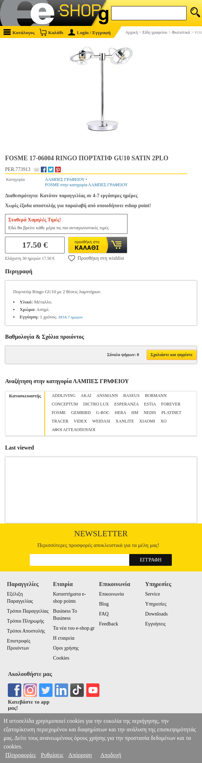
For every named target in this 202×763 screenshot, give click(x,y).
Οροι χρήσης (65, 648)
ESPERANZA (126, 404)
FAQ (104, 614)
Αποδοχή (110, 755)
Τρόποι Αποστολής (26, 631)
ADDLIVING (63, 395)
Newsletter (101, 533)
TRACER (59, 421)
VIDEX (80, 421)
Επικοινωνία (111, 594)
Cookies (61, 658)
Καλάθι (51, 32)
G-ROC (102, 412)
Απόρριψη (80, 755)
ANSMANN (107, 395)
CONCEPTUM (64, 404)
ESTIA (149, 404)
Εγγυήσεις (155, 624)
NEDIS (149, 412)
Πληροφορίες (20, 755)
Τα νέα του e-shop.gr (73, 628)
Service (152, 594)
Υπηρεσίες (155, 604)
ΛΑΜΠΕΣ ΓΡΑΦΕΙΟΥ (64, 179)
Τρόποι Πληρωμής (25, 621)
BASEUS (131, 395)
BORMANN (155, 395)
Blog (104, 604)
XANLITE (124, 421)
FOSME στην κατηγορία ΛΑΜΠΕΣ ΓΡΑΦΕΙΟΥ (86, 184)
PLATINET (171, 412)
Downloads (156, 614)
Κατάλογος (19, 32)
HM (134, 412)
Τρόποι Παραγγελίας (28, 611)
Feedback (108, 624)
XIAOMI (147, 421)
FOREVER (171, 404)
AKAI (86, 395)
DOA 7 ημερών (71, 317)
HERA (120, 412)
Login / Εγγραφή (89, 32)
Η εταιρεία (63, 638)
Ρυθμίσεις (52, 755)
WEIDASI (101, 421)
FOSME (58, 412)
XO (163, 421)
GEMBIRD (81, 412)
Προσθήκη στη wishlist (96, 258)
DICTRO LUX (96, 404)
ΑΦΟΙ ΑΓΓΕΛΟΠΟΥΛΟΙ (73, 429)
